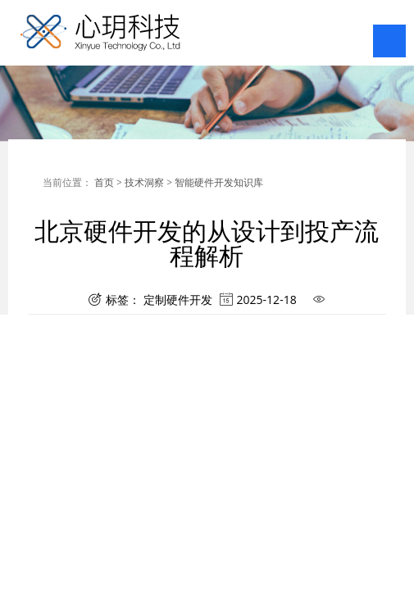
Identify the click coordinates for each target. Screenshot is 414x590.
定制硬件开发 (177, 298)
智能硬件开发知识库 (219, 182)
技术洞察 (144, 182)
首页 (104, 182)
